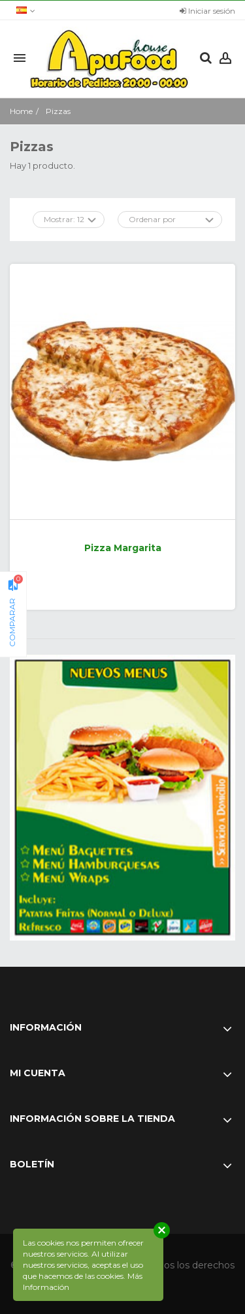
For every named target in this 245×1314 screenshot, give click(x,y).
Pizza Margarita (122, 548)
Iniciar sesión (207, 11)
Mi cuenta (37, 1073)
